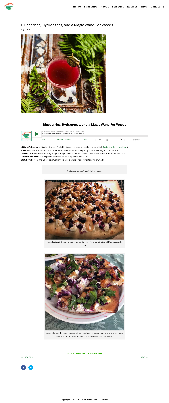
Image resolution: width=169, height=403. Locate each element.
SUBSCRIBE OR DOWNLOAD (84, 353)
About (105, 7)
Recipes (132, 7)
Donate (156, 7)
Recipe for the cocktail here (115, 147)
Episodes (118, 7)
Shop (144, 7)
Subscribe (91, 7)
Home (77, 7)
